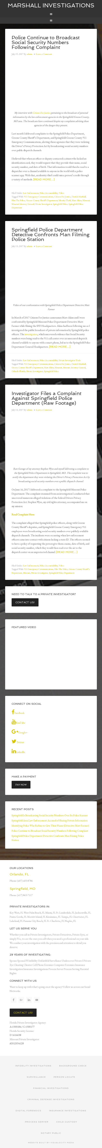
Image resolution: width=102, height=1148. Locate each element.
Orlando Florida (18, 371)
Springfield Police (60, 204)
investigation (31, 334)
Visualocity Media (62, 1143)
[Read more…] (43, 179)
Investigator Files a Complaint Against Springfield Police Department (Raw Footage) (47, 398)
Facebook (18, 712)
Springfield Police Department (61, 572)
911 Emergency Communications (38, 196)
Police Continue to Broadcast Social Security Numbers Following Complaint (46, 42)
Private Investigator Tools (69, 360)
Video (61, 193)
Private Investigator (43, 204)
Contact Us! (25, 602)
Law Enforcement (31, 193)
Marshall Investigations (51, 5)
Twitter (18, 741)
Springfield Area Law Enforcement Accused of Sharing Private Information (49, 820)
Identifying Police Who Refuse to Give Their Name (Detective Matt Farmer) (50, 825)
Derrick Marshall (79, 196)
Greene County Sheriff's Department (42, 200)
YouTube (18, 721)
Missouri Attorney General (23, 204)
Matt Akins (76, 200)
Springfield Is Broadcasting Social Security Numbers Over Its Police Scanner (50, 815)
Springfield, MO (22, 889)
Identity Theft (65, 200)
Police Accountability (49, 193)
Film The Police (18, 200)
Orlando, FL (19, 874)
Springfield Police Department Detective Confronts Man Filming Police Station (50, 234)
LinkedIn (18, 751)
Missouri (86, 200)
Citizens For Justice (62, 196)
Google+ (19, 731)
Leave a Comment (44, 54)
